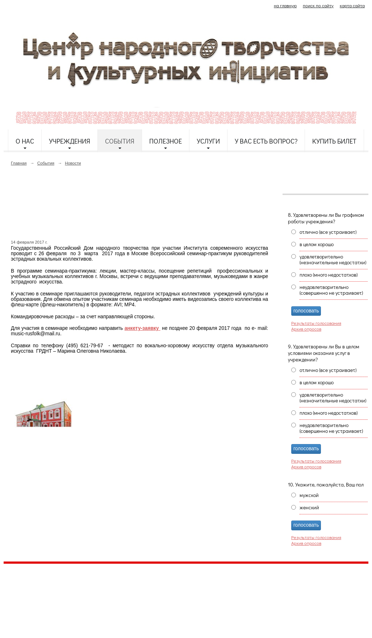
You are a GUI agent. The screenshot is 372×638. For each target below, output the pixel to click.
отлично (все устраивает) (328, 232)
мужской (309, 495)
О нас (25, 141)
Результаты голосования (316, 323)
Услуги (208, 141)
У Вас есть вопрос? (266, 141)
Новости (73, 163)
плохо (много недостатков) (329, 275)
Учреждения (69, 141)
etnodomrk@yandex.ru (178, 595)
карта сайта (352, 5)
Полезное (165, 141)
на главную (285, 5)
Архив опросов (306, 329)
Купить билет (334, 141)
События (119, 141)
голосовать (306, 311)
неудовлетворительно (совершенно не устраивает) (331, 290)
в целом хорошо (317, 244)
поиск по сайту (318, 5)
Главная (19, 163)
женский (309, 507)
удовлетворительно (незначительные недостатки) (333, 259)
